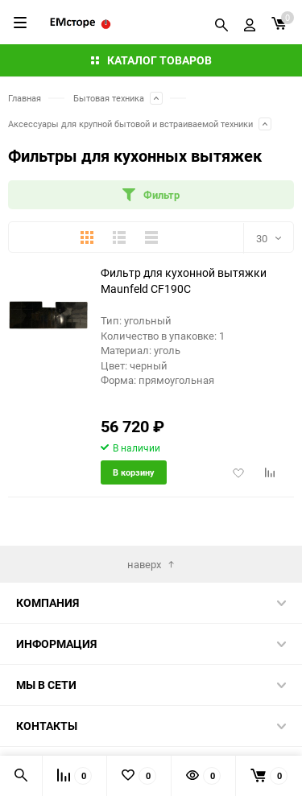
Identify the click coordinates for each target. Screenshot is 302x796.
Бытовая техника (108, 98)
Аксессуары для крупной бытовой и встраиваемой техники (130, 124)
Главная (24, 98)
